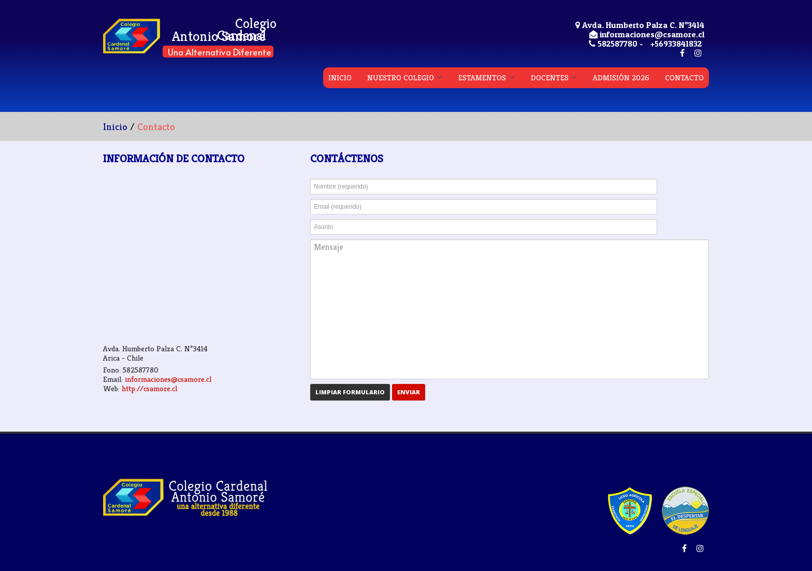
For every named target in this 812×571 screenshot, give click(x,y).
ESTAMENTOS (482, 77)
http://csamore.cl (149, 388)
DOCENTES (550, 77)
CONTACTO (684, 77)
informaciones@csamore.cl (168, 379)
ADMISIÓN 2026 (621, 77)
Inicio (115, 126)
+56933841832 (676, 43)
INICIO (340, 77)
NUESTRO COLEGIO (400, 77)
